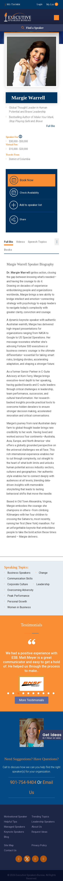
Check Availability (29, 192)
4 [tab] (23, 685)
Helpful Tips (10, 813)
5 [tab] (28, 685)
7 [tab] (38, 685)
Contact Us (10, 842)
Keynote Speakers (14, 823)
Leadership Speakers (43, 813)
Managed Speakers (14, 818)
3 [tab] (18, 685)
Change (43, 564)
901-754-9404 (13, 4)
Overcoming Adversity (20, 582)
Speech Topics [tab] (37, 241)
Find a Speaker (35, 27)
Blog (6, 828)
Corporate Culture (17, 576)
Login (39, 4)
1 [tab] (8, 685)
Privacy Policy (39, 837)
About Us (37, 818)
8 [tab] (43, 685)
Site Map (9, 837)
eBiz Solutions (45, 875)
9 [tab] (48, 685)
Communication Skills (20, 570)
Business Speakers (18, 564)
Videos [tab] (20, 241)
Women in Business (19, 599)
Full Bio (50, 126)
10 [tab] (53, 685)
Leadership (43, 576)
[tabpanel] (31, 662)
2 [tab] (13, 685)
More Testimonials (31, 692)
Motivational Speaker (15, 808)
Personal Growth (17, 593)
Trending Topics (40, 808)
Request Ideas (39, 823)
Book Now (26, 180)
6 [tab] (33, 685)
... (57, 241)
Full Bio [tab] (8, 241)
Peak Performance (18, 587)
